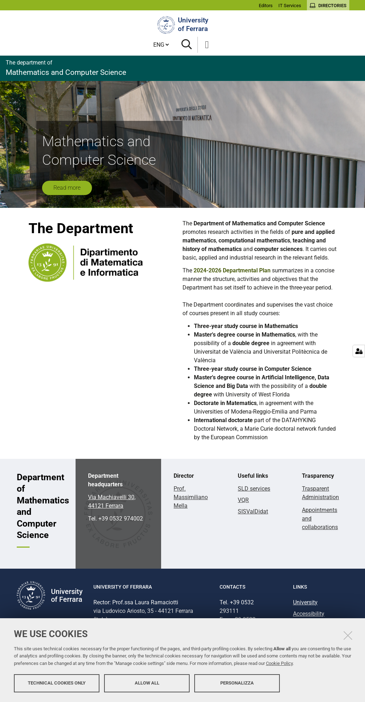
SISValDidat (253, 511)
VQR (243, 500)
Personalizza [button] (237, 683)
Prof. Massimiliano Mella (191, 497)
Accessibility (308, 613)
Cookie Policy (279, 663)
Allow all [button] (147, 683)
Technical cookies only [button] (57, 683)
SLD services (254, 488)
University (305, 602)
